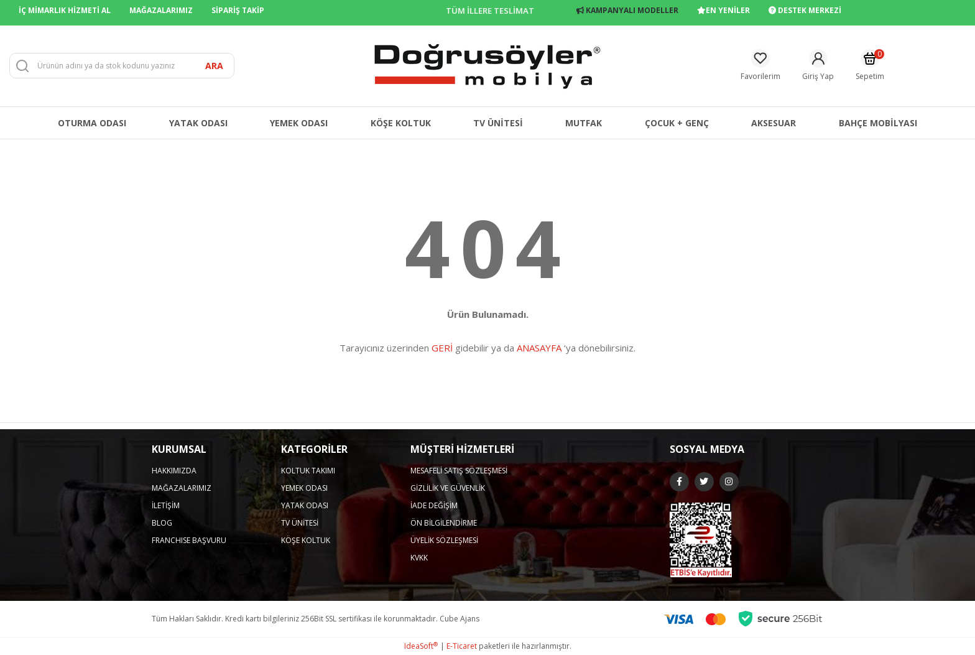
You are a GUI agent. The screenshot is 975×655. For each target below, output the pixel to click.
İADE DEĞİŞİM (434, 505)
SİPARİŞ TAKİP (237, 10)
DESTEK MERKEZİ (805, 10)
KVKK (419, 557)
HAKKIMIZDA (174, 470)
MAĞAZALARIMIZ (161, 10)
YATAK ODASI (304, 505)
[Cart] (870, 65)
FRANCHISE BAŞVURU (189, 540)
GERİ (442, 347)
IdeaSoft (421, 646)
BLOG (162, 523)
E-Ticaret (461, 646)
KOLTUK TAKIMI (308, 470)
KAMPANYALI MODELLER (627, 10)
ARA (214, 66)
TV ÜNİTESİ (299, 523)
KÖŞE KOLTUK (305, 540)
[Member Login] (818, 65)
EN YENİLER (723, 10)
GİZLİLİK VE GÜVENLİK (447, 488)
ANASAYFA (539, 347)
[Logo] (487, 65)
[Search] (121, 65)
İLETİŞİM (166, 505)
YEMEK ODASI (304, 488)
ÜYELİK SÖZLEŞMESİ (444, 540)
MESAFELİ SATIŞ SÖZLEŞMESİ (458, 470)
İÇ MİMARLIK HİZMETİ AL (65, 10)
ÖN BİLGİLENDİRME (443, 523)
